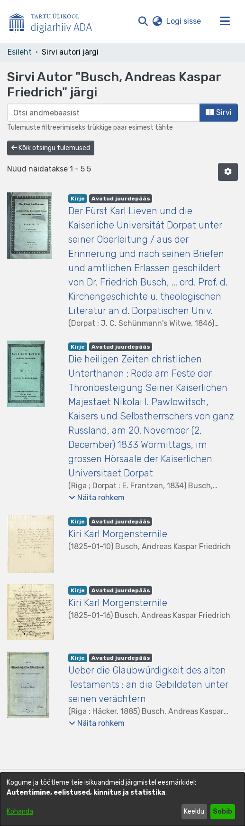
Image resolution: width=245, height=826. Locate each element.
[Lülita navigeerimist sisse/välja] (224, 21)
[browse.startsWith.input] (103, 113)
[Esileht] (54, 21)
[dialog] (122, 799)
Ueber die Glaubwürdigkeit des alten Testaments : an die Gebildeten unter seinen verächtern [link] (148, 684)
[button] (143, 21)
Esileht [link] (20, 52)
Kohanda (20, 811)
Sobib (222, 811)
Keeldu (194, 811)
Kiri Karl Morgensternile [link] (117, 534)
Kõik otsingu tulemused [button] (50, 148)
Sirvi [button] (219, 112)
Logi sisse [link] (184, 21)
